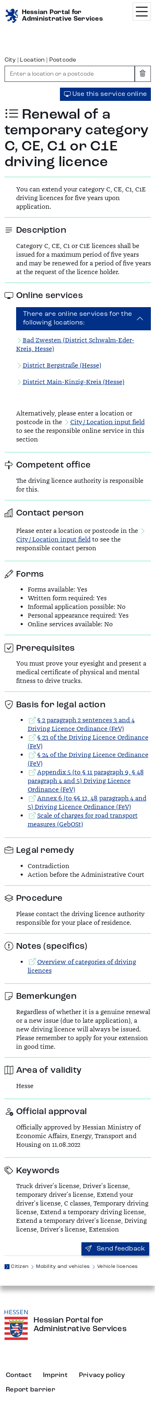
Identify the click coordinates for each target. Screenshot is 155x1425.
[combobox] (70, 74)
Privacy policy (102, 1375)
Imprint (55, 1375)
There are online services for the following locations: (77, 318)
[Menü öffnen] (142, 11)
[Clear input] (143, 74)
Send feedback (115, 1249)
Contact (18, 1375)
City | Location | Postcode (40, 60)
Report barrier (30, 1390)
